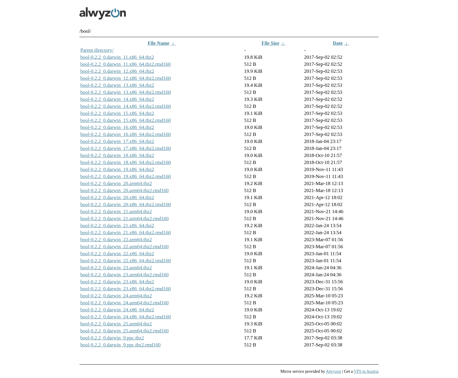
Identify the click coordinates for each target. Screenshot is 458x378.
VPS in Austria (366, 371)
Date (338, 43)
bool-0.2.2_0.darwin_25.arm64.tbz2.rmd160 (124, 331)
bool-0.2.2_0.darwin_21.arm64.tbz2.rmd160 (124, 218)
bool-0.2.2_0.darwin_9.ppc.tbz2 (112, 338)
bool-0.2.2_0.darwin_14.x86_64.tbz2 (117, 99)
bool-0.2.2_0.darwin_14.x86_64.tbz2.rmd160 (125, 106)
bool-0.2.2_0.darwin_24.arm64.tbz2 (116, 295)
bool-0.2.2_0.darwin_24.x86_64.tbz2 (117, 310)
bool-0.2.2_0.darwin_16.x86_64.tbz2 (117, 127)
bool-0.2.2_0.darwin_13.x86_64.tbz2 (117, 85)
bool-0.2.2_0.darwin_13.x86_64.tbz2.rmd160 (125, 92)
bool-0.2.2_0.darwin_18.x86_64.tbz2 (117, 155)
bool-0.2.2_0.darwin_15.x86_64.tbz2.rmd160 (125, 120)
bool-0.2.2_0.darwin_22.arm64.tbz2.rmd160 (124, 246)
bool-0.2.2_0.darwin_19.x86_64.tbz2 (117, 169)
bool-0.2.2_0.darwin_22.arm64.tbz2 (116, 239)
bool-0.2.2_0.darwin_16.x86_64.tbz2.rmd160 (125, 134)
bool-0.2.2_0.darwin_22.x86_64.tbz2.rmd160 (125, 260)
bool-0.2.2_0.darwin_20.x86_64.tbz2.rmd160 (125, 204)
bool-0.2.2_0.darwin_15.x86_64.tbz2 (117, 113)
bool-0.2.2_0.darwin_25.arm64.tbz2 (116, 324)
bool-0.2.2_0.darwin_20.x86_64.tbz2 (117, 197)
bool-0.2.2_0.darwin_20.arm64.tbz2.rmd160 (124, 190)
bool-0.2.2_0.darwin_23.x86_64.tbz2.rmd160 (125, 288)
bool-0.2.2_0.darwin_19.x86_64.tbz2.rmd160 (125, 176)
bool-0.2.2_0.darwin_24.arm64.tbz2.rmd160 (124, 302)
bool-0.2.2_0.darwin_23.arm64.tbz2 (116, 267)
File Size (270, 43)
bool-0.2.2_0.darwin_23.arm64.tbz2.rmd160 (124, 274)
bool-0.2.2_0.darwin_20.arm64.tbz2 (116, 183)
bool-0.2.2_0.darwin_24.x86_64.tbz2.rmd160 (125, 317)
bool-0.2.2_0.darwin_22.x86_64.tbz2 (117, 253)
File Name (158, 43)
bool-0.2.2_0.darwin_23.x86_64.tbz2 (117, 281)
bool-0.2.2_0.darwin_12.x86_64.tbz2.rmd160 (125, 78)
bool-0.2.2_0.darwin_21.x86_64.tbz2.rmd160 (125, 232)
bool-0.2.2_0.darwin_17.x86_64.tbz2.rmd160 (125, 148)
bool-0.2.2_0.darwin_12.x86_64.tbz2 (117, 71)
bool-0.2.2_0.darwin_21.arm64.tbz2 (116, 211)
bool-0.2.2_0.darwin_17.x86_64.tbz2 (117, 141)
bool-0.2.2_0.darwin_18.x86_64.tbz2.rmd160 (125, 162)
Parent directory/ (97, 50)
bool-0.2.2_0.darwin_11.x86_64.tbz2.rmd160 (125, 64)
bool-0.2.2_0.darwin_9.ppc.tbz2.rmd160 (120, 345)
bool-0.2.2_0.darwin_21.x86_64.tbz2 (117, 225)
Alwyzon (333, 371)
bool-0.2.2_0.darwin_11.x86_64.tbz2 (117, 57)
